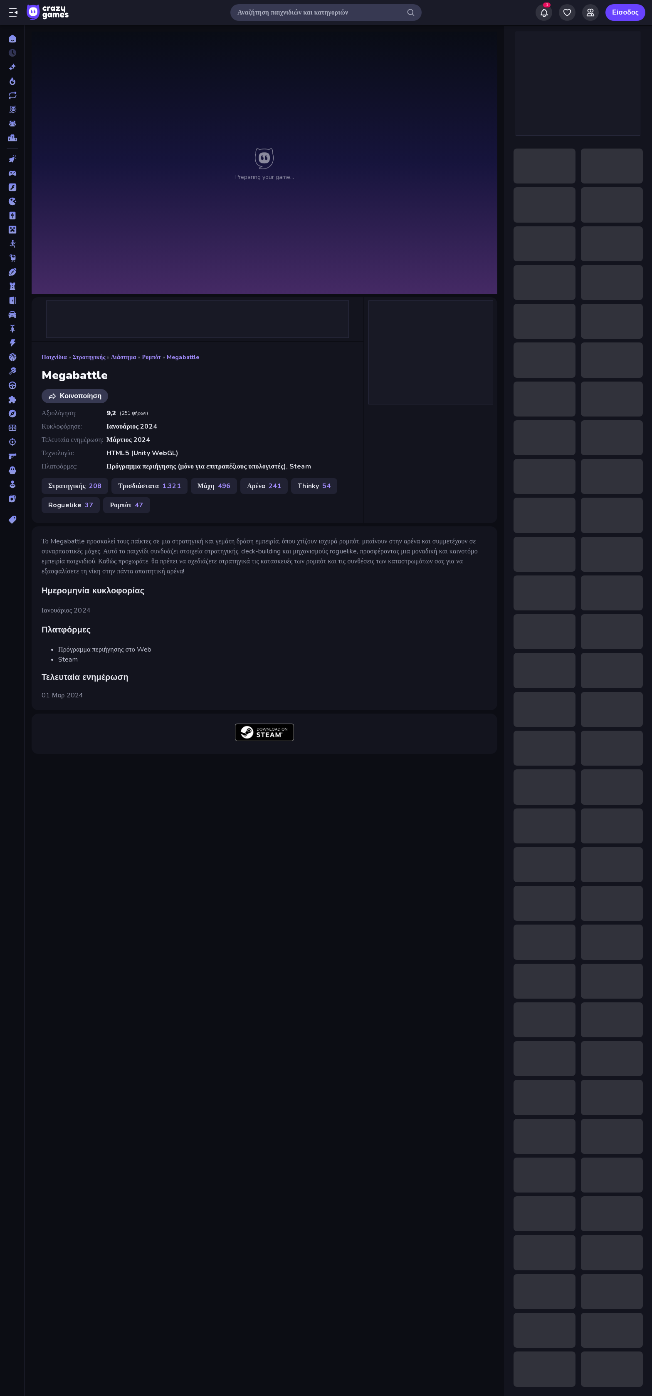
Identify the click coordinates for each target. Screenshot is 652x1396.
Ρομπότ (151, 357)
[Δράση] (12, 343)
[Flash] (12, 187)
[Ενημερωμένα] (12, 95)
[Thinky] (12, 258)
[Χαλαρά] (12, 484)
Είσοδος (625, 12)
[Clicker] (12, 159)
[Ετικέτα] (12, 520)
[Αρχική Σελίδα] (12, 39)
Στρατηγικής (89, 357)
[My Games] (567, 12)
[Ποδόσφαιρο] (12, 428)
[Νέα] (12, 67)
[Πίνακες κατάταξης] (12, 138)
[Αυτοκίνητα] (12, 314)
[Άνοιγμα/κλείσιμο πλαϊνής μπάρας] (13, 12)
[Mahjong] (12, 215)
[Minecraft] (12, 230)
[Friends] (590, 12)
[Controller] (12, 173)
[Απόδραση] (12, 300)
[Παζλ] (12, 399)
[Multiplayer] (12, 124)
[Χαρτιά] (12, 498)
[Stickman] (12, 244)
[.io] (12, 201)
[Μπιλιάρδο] (12, 371)
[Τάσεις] (12, 81)
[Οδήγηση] (12, 385)
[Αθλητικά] (12, 272)
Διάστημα (123, 357)
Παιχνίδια (54, 357)
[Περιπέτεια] (12, 414)
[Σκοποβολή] (12, 442)
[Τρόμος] (12, 470)
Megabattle (183, 357)
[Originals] (12, 109)
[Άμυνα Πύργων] (12, 286)
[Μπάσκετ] (12, 357)
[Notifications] (544, 12)
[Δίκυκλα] (12, 329)
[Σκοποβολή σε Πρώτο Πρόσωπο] (12, 456)
